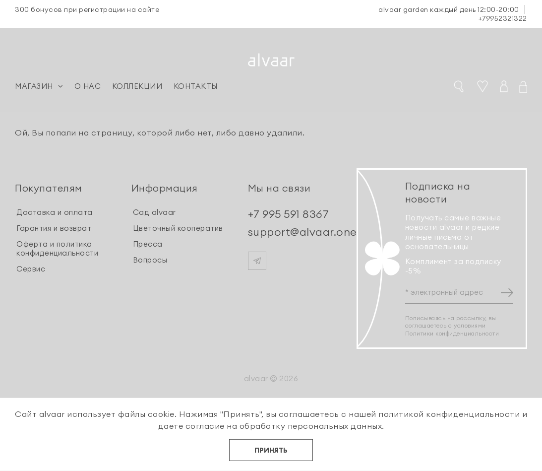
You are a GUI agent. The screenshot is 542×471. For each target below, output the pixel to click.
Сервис (30, 268)
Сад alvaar (154, 212)
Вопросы (150, 260)
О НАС (87, 86)
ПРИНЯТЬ (271, 450)
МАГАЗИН (39, 86)
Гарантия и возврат (53, 228)
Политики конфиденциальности (452, 333)
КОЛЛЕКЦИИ (137, 86)
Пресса (148, 244)
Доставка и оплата (54, 212)
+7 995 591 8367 (288, 214)
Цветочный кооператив (178, 228)
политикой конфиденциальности (449, 414)
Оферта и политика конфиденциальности (57, 248)
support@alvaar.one (302, 232)
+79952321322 (503, 18)
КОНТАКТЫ (196, 86)
